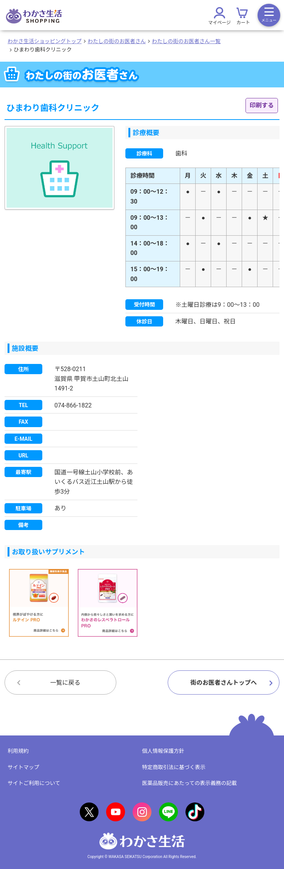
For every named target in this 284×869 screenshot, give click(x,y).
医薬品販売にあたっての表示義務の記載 (189, 783)
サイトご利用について (34, 783)
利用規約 (18, 751)
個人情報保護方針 (163, 751)
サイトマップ (23, 767)
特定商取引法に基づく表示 (173, 767)
